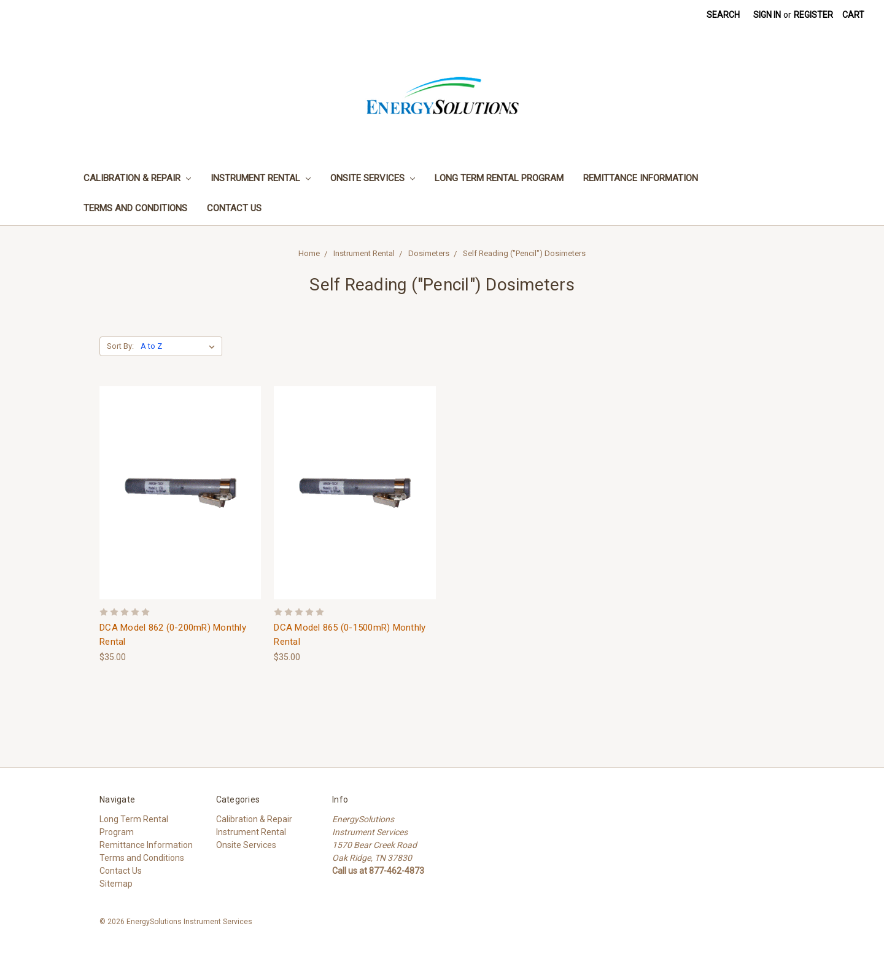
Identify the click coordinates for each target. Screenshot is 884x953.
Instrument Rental (261, 178)
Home (309, 253)
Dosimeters (428, 253)
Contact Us (234, 208)
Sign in (767, 15)
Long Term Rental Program (499, 178)
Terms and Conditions (135, 208)
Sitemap (116, 884)
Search (723, 15)
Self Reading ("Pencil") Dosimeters (524, 253)
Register (813, 15)
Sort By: (120, 346)
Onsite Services (372, 178)
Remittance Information (640, 178)
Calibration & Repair (137, 178)
